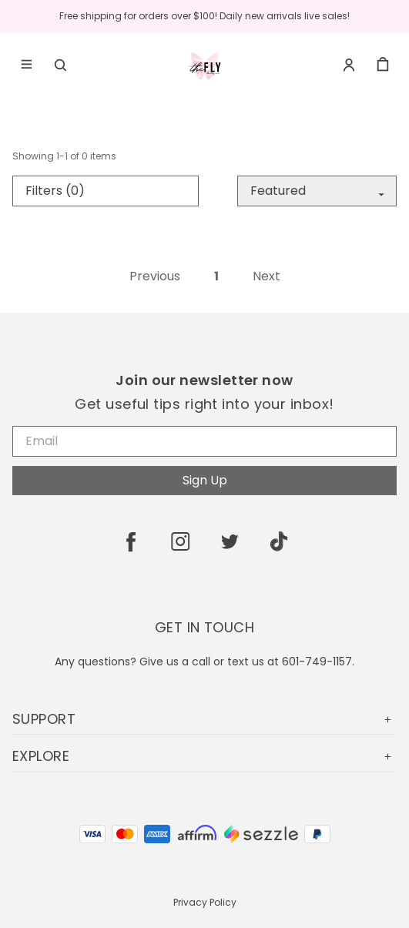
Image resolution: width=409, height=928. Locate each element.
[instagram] (180, 541)
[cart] (383, 65)
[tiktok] (278, 541)
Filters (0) (55, 190)
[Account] (349, 65)
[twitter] (229, 541)
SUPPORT (204, 719)
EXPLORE (204, 756)
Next (266, 276)
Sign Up (205, 480)
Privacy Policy (204, 902)
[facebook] (130, 541)
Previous (154, 276)
